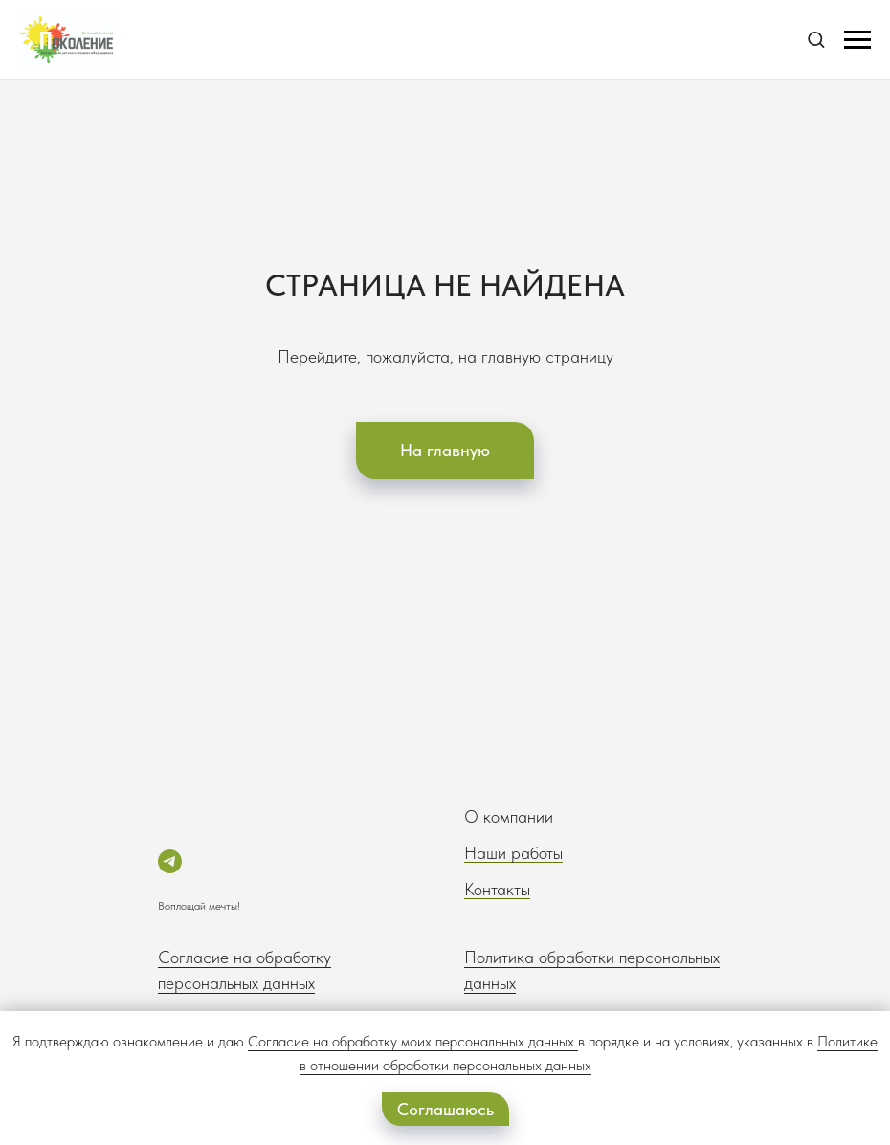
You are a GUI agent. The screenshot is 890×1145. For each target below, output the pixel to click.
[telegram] (170, 861)
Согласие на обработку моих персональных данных (411, 1041)
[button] (816, 39)
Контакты (497, 889)
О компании (508, 816)
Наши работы (513, 853)
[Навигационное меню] (857, 40)
